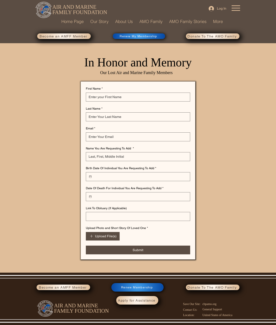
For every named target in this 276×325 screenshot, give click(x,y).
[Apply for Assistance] (137, 300)
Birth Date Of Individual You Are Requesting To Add (121, 168)
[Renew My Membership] (139, 36)
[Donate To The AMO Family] (212, 36)
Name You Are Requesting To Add (110, 148)
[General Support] (212, 309)
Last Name (94, 109)
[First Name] (136, 97)
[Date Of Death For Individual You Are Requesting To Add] (90, 196)
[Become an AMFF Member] (64, 36)
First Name (94, 89)
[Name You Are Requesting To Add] (136, 156)
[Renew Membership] (137, 287)
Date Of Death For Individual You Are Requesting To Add (124, 188)
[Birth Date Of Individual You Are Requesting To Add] (90, 176)
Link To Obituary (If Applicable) (106, 208)
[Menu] (235, 8)
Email (90, 128)
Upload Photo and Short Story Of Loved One (117, 228)
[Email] (136, 137)
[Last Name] (136, 117)
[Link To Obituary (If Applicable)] (136, 216)
